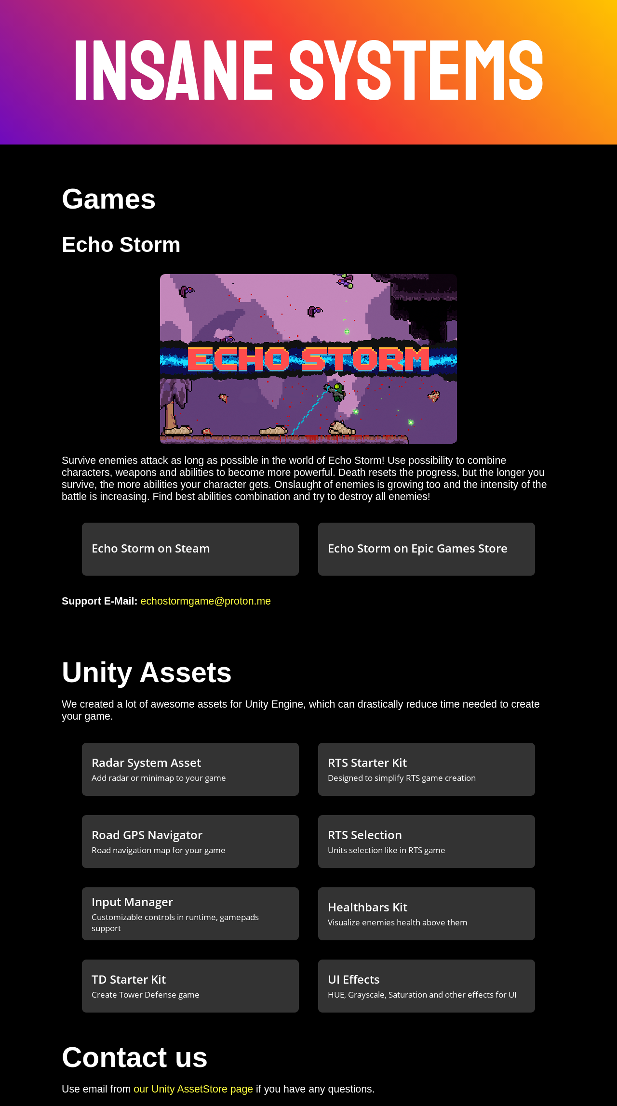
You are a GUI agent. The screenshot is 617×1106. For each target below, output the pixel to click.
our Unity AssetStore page (193, 1089)
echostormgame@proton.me (206, 601)
